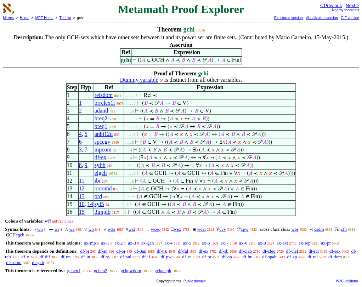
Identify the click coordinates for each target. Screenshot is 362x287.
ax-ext (282, 243)
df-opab (269, 256)
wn (40, 229)
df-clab (245, 251)
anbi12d (104, 134)
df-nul (125, 256)
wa (71, 229)
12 (82, 188)
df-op (227, 256)
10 (82, 204)
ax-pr (326, 243)
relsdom (104, 95)
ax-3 (132, 243)
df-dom (335, 256)
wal (131, 229)
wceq (155, 229)
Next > (352, 5)
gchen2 (100, 270)
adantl (101, 111)
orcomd (103, 188)
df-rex (335, 251)
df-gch (38, 262)
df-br (246, 256)
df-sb (223, 251)
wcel (201, 229)
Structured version (288, 18)
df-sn (187, 256)
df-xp (292, 256)
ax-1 (105, 243)
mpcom (103, 150)
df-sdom (13, 262)
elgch (101, 173)
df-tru (162, 251)
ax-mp (90, 243)
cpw (245, 229)
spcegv (102, 142)
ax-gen (147, 243)
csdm (319, 229)
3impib (103, 212)
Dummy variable (139, 80)
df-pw (166, 256)
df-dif (45, 256)
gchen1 (73, 270)
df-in (85, 256)
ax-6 (206, 243)
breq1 (101, 126)
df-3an (140, 251)
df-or (120, 251)
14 (90, 204)
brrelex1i (105, 103)
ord (98, 196)
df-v (25, 256)
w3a (111, 229)
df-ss (105, 256)
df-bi (84, 251)
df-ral (314, 251)
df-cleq (269, 251)
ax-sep (305, 243)
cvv (222, 229)
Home (24, 18)
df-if (146, 256)
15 (82, 212)
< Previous (331, 5)
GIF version (350, 18)
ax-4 (168, 243)
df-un (65, 256)
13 (82, 196)
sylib (100, 165)
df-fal (183, 251)
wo (91, 229)
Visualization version (322, 18)
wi (56, 229)
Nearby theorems (345, 10)
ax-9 (262, 243)
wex (177, 229)
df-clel (292, 251)
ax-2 (118, 243)
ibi (98, 181)
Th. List (65, 18)
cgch (20, 234)
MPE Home (44, 18)
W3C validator (347, 281)
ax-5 (187, 243)
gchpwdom (131, 270)
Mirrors (8, 18)
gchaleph (162, 270)
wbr (294, 229)
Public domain (194, 281)
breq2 (101, 118)
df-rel (312, 256)
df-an (102, 251)
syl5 (99, 204)
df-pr (206, 256)
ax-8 (243, 243)
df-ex (101, 157)
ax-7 (224, 243)
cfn (344, 229)
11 (81, 181)
